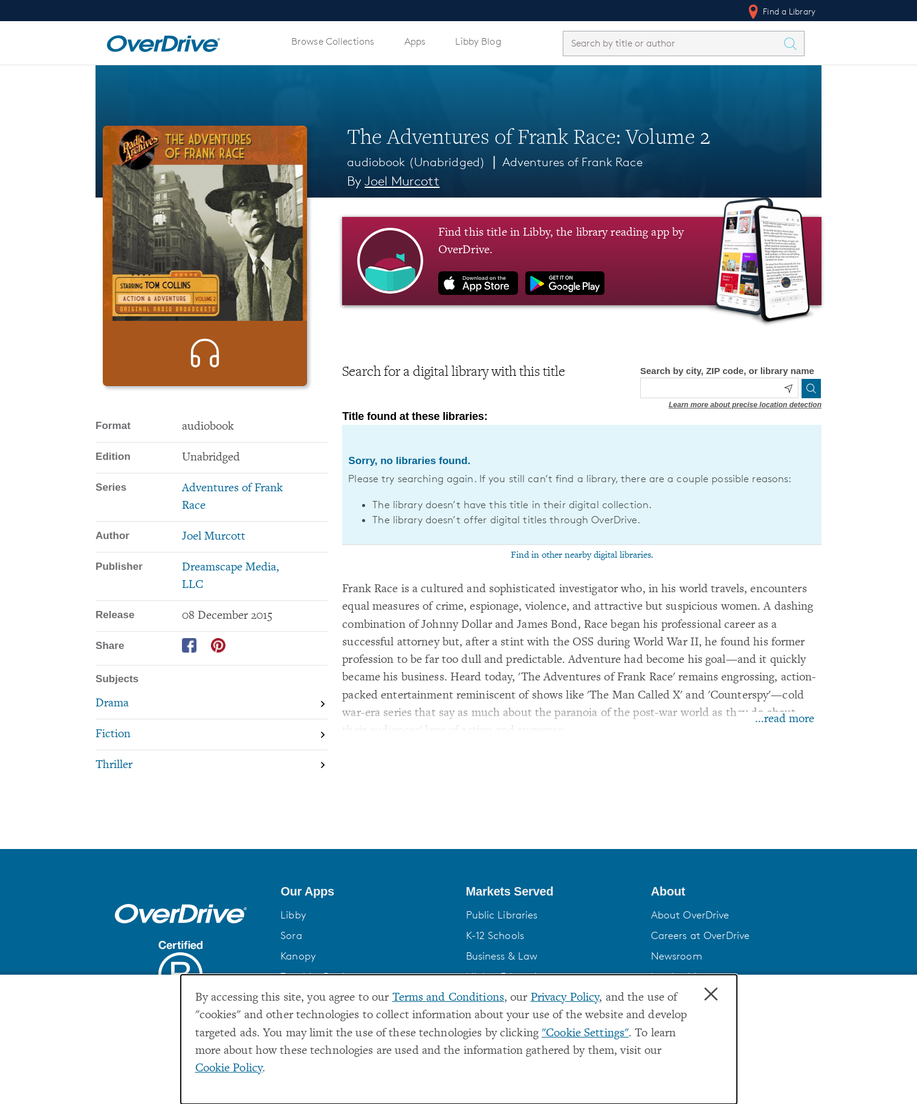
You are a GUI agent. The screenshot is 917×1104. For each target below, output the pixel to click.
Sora (291, 949)
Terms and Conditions (448, 998)
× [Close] (711, 994)
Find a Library (780, 11)
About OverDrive (690, 928)
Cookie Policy (229, 1068)
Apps (415, 41)
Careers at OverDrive (700, 949)
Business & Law (502, 969)
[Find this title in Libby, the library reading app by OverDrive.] (581, 261)
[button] (365, 905)
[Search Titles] (793, 43)
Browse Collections (332, 41)
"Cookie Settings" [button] (585, 1033)
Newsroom (676, 969)
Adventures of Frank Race (572, 162)
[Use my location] (788, 388)
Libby (293, 928)
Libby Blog (478, 41)
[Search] (811, 388)
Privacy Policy (565, 998)
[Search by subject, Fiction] (212, 773)
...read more (784, 719)
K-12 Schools (495, 949)
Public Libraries (502, 928)
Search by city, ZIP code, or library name (727, 371)
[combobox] (672, 43)
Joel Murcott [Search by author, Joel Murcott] (402, 181)
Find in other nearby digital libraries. (582, 555)
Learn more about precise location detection (745, 405)
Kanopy (298, 969)
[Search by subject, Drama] (212, 743)
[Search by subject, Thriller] (212, 804)
